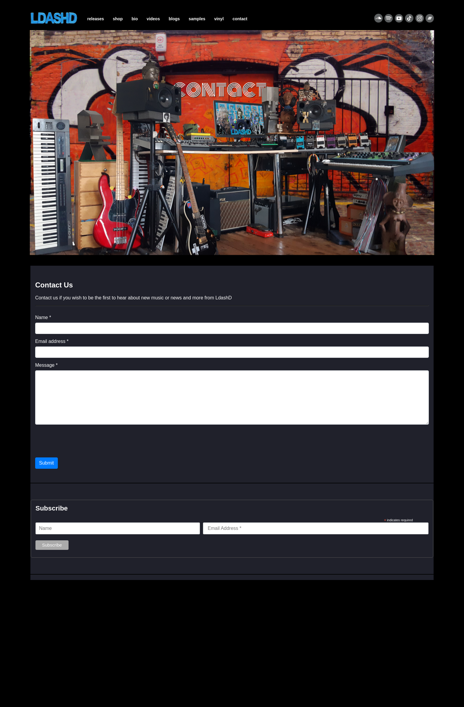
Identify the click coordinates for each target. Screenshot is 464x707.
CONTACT (239, 18)
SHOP (117, 18)
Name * (43, 317)
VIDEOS (153, 18)
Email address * (52, 341)
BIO (135, 18)
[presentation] (80, 441)
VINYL (219, 18)
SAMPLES (197, 18)
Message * (46, 365)
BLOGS (174, 18)
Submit (46, 462)
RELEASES (95, 18)
